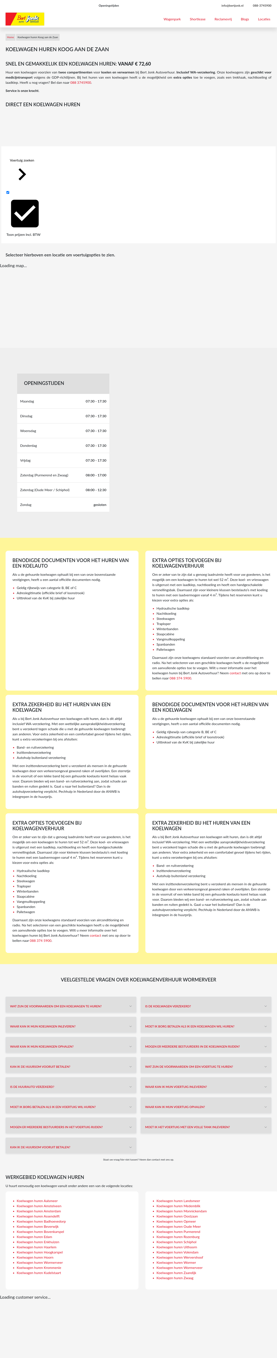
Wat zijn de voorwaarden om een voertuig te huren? (189, 1066)
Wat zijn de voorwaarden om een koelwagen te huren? (56, 1006)
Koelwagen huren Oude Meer (179, 1226)
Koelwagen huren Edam (34, 1237)
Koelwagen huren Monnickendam (182, 1211)
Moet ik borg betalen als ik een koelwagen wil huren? (189, 1026)
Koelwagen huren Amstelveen (39, 1206)
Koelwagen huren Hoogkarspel (40, 1252)
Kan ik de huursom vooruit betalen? (40, 1066)
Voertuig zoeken (22, 172)
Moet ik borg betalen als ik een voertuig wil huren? (53, 1107)
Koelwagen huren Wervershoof (180, 1257)
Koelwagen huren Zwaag (175, 1278)
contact (235, 673)
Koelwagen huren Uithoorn (177, 1247)
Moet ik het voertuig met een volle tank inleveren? (187, 1127)
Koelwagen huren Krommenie (39, 1267)
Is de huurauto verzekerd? (32, 1087)
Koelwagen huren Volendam (178, 1252)
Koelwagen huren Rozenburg (178, 1237)
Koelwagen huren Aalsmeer (37, 1201)
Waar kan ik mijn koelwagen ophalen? (42, 1046)
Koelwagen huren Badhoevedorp (41, 1221)
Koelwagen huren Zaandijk (176, 1273)
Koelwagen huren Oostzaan (177, 1216)
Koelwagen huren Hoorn (35, 1257)
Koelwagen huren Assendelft (38, 1216)
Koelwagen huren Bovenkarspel (40, 1231)
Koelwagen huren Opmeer (176, 1221)
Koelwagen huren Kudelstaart (39, 1273)
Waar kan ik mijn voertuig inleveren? (176, 1087)
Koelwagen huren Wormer (176, 1262)
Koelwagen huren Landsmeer (178, 1201)
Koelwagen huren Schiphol (176, 1242)
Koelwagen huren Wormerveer (40, 1262)
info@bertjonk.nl (232, 5)
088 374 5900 (180, 678)
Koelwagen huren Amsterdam (39, 1211)
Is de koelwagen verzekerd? (168, 1006)
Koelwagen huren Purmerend (178, 1231)
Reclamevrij (223, 19)
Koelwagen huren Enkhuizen (38, 1242)
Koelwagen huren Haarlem (36, 1247)
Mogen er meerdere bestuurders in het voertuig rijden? (56, 1127)
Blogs (245, 19)
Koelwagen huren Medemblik (178, 1206)
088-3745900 (262, 5)
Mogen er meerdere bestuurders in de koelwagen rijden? (192, 1046)
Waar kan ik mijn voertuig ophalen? (175, 1107)
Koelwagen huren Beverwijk (38, 1226)
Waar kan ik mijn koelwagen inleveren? (42, 1026)
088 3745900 (80, 82)
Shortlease (198, 19)
